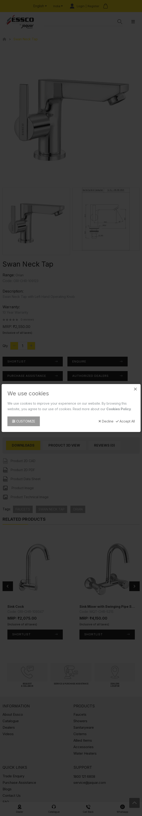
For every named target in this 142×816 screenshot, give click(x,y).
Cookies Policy (118, 409)
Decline (106, 421)
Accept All (125, 421)
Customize (23, 421)
